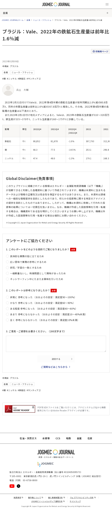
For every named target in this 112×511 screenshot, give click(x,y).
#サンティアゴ (34, 78)
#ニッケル (12, 78)
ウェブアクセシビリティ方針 (83, 497)
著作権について (35, 497)
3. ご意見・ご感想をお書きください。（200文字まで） (36, 331)
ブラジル (14, 66)
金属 (5, 13)
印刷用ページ (100, 51)
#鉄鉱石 (22, 78)
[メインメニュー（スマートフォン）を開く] (107, 4)
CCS (58, 438)
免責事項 (18, 497)
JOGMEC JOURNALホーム (13, 20)
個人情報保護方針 (56, 497)
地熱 (68, 438)
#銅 (4, 78)
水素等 (46, 438)
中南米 (5, 66)
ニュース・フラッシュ (42, 20)
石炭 (90, 438)
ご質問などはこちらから (54, 367)
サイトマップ (75, 501)
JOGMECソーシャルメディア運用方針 (48, 501)
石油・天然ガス (28, 438)
